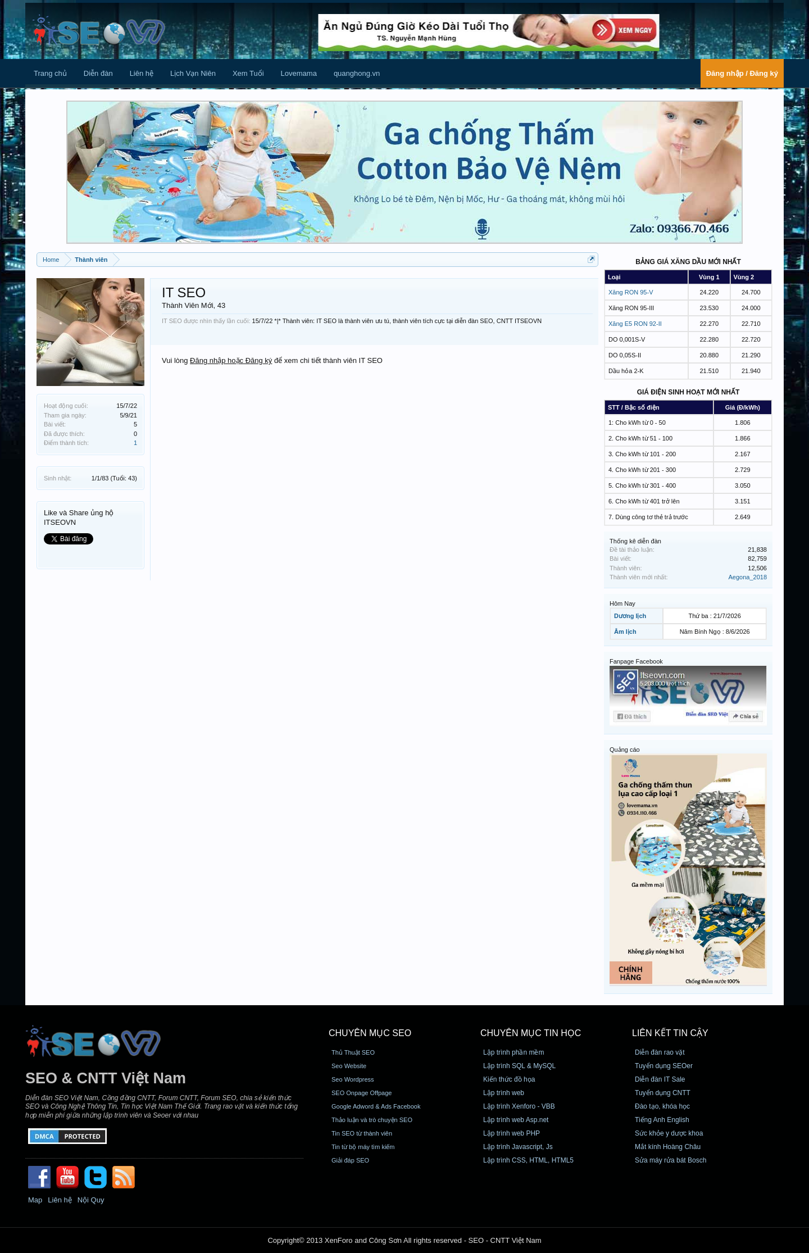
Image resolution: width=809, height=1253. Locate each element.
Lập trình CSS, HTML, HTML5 (528, 1160)
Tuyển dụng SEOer (664, 1066)
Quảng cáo (625, 749)
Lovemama (299, 73)
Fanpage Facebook (636, 661)
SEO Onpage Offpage (361, 1092)
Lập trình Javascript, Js (518, 1147)
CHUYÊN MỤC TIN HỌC (530, 1033)
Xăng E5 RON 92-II (635, 323)
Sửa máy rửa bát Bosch (670, 1160)
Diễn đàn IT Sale (660, 1079)
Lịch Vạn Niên (193, 73)
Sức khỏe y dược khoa (669, 1133)
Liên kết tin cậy (670, 1033)
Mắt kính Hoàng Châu (668, 1147)
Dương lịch (630, 615)
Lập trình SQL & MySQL (519, 1066)
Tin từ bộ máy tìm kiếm (363, 1146)
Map (35, 1200)
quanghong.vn (357, 73)
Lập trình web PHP (511, 1133)
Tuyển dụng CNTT (662, 1093)
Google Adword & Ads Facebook (375, 1106)
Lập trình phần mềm (513, 1052)
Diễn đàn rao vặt (660, 1052)
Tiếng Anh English (662, 1120)
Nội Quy (91, 1200)
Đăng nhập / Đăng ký (742, 73)
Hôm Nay (622, 603)
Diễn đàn (98, 73)
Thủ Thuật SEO (353, 1052)
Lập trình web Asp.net (515, 1120)
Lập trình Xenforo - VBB (519, 1106)
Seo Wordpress (352, 1079)
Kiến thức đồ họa (509, 1079)
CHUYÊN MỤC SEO (370, 1033)
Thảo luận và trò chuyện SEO (371, 1119)
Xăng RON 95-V (630, 292)
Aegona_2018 (747, 577)
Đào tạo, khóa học (662, 1106)
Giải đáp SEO (350, 1160)
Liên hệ (141, 73)
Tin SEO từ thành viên (361, 1133)
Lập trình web (503, 1093)
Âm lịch (625, 631)
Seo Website (348, 1066)
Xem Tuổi (248, 73)
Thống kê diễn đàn (635, 541)
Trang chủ (50, 73)
